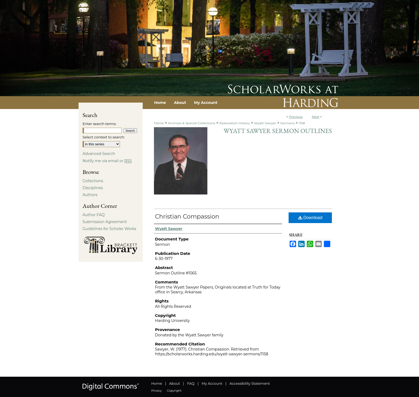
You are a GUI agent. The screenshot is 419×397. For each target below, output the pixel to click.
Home (159, 123)
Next (315, 117)
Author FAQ (94, 214)
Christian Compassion (187, 216)
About (174, 383)
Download (310, 217)
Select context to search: (104, 137)
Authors (90, 194)
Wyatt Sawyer (265, 123)
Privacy (156, 390)
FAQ (191, 383)
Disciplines (93, 187)
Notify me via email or (107, 160)
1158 (302, 123)
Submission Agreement (105, 221)
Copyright (174, 390)
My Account (212, 383)
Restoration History (234, 123)
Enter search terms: (99, 124)
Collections (93, 180)
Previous (295, 117)
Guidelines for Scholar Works (109, 228)
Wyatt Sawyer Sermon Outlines (278, 131)
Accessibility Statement (250, 383)
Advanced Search (99, 153)
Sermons (287, 123)
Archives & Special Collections (191, 123)
